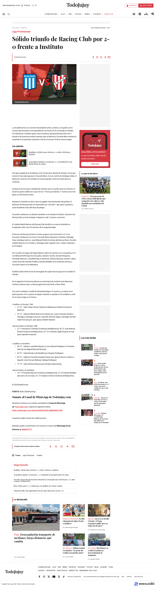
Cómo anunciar (138, 577)
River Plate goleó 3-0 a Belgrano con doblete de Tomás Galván (38, 486)
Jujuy (63, 14)
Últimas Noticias (51, 14)
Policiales (97, 14)
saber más (95, 164)
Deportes (24, 28)
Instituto (39, 455)
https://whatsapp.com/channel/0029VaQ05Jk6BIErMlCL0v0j (37, 410)
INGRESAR (132, 5)
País (70, 14)
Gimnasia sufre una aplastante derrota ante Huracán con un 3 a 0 (39, 491)
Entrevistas (50, 571)
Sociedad (103, 567)
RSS (123, 577)
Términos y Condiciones (74, 577)
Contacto (129, 577)
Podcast (41, 571)
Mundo (87, 14)
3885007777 (27, 429)
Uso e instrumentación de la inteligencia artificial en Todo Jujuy (101, 577)
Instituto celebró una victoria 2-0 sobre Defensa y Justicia (36, 470)
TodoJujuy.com (21, 406)
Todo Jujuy (15, 28)
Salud (96, 567)
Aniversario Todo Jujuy (88, 571)
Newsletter (108, 14)
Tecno (110, 567)
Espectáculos (62, 571)
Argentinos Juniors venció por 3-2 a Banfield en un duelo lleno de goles (41, 475)
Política (78, 14)
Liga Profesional (28, 455)
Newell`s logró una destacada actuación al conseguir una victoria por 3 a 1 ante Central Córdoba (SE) (44, 480)
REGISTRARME (147, 5)
